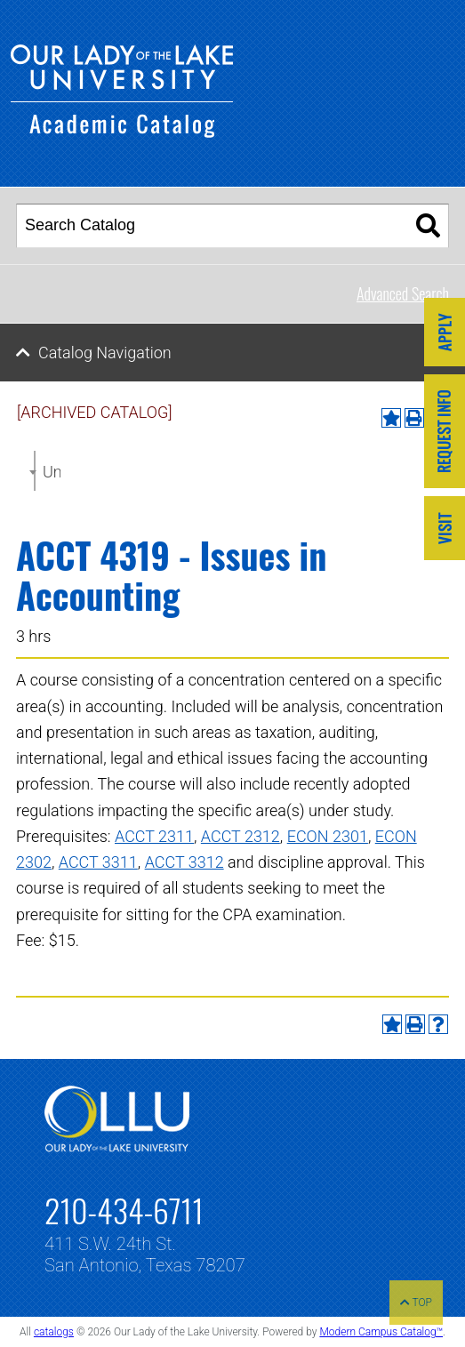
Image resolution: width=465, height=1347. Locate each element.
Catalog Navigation (105, 352)
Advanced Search (403, 293)
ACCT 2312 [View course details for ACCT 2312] (240, 836)
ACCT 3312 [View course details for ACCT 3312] (184, 862)
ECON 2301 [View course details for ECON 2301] (327, 836)
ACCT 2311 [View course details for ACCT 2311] (154, 836)
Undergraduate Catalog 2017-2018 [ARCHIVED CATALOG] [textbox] (51, 471)
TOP (416, 1302)
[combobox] (35, 471)
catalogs (54, 1332)
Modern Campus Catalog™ (381, 1332)
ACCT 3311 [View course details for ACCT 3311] (98, 862)
